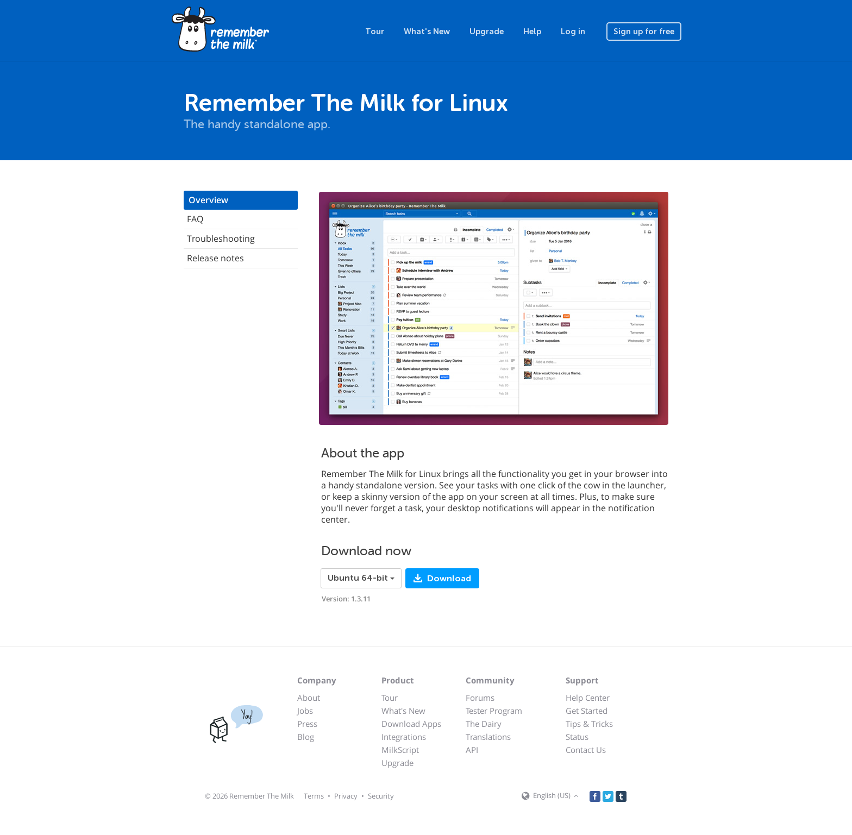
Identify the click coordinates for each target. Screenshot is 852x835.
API (472, 749)
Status (577, 736)
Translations (488, 736)
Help (532, 31)
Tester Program (494, 710)
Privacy (346, 796)
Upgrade (486, 31)
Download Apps (411, 723)
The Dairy (484, 723)
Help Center (588, 697)
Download (448, 578)
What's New (427, 31)
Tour (374, 31)
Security (381, 796)
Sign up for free (643, 31)
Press (307, 723)
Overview (208, 200)
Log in (573, 31)
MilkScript (400, 749)
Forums (480, 697)
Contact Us (586, 749)
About (308, 697)
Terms (314, 796)
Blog (305, 736)
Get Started (586, 710)
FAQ (195, 219)
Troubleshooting (221, 238)
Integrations (403, 736)
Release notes (215, 258)
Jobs (305, 710)
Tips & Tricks (589, 723)
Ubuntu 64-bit (361, 578)
